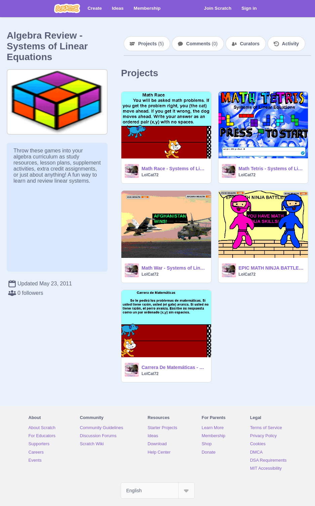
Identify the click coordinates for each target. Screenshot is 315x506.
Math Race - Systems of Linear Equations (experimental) (174, 168)
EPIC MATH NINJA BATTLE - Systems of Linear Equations (271, 268)
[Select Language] (158, 490)
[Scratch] (67, 8)
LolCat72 (150, 175)
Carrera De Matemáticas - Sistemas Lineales (174, 367)
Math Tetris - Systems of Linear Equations (271, 168)
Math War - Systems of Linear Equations (174, 268)
